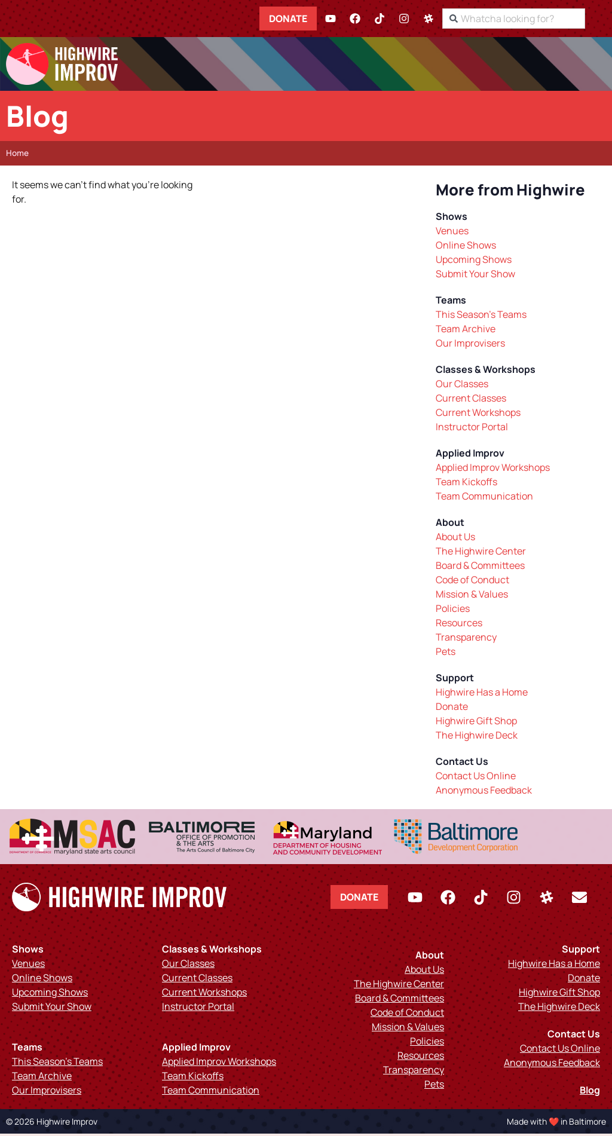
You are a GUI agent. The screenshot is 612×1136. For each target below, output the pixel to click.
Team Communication (484, 498)
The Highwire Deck (477, 737)
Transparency (466, 639)
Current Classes (471, 400)
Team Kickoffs (466, 484)
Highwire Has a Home (482, 694)
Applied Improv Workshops (493, 469)
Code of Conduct (472, 582)
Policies (453, 610)
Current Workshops (478, 414)
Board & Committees (480, 567)
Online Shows (466, 247)
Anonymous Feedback (484, 792)
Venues (452, 233)
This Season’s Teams (481, 316)
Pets (445, 653)
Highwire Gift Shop (476, 723)
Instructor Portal (472, 429)
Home (17, 155)
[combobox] (534, 18)
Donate (309, 18)
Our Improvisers (470, 345)
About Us (455, 539)
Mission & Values (472, 596)
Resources (459, 625)
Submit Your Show (475, 276)
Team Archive (465, 331)
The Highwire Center (481, 553)
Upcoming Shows (474, 261)
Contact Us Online (476, 778)
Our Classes (462, 386)
